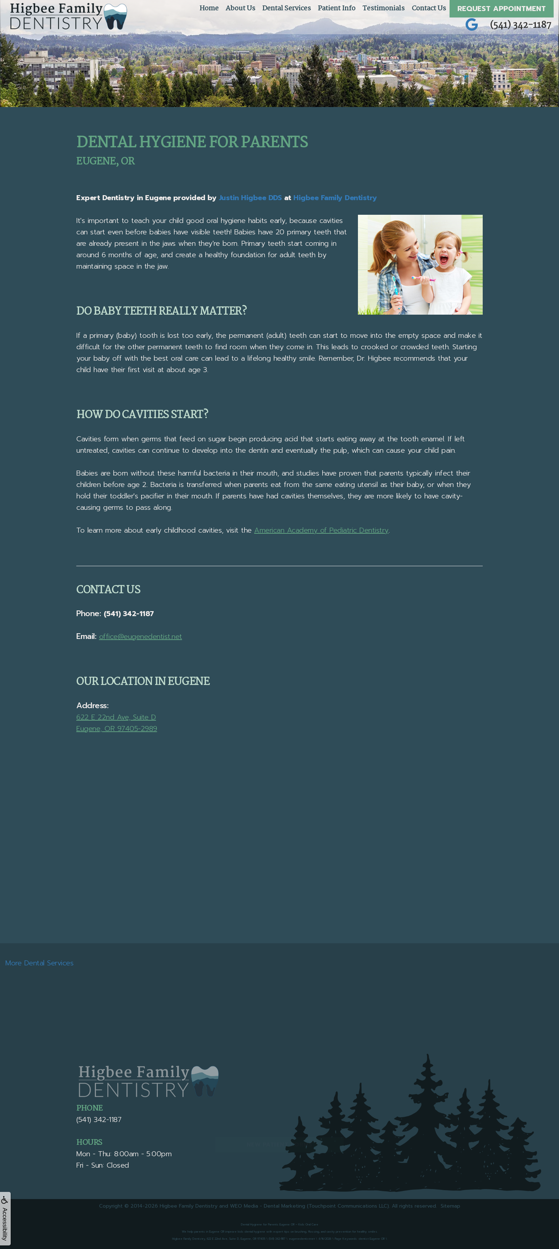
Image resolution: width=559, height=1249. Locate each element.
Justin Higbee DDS (250, 197)
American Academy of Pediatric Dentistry (321, 530)
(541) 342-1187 (521, 25)
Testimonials (384, 8)
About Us (240, 8)
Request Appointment (501, 8)
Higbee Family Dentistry (335, 197)
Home (209, 8)
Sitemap (450, 1206)
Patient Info (336, 8)
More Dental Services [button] (39, 963)
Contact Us (429, 8)
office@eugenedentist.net (140, 636)
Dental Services (286, 8)
